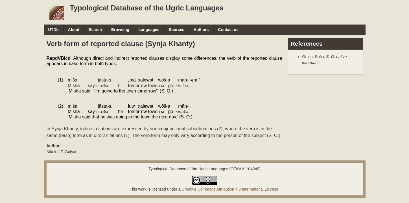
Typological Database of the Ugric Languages (147, 8)
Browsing (120, 29)
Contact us (228, 29)
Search (95, 29)
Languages (149, 29)
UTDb (53, 29)
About (73, 29)
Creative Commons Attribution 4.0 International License (230, 189)
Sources (176, 29)
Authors (201, 29)
